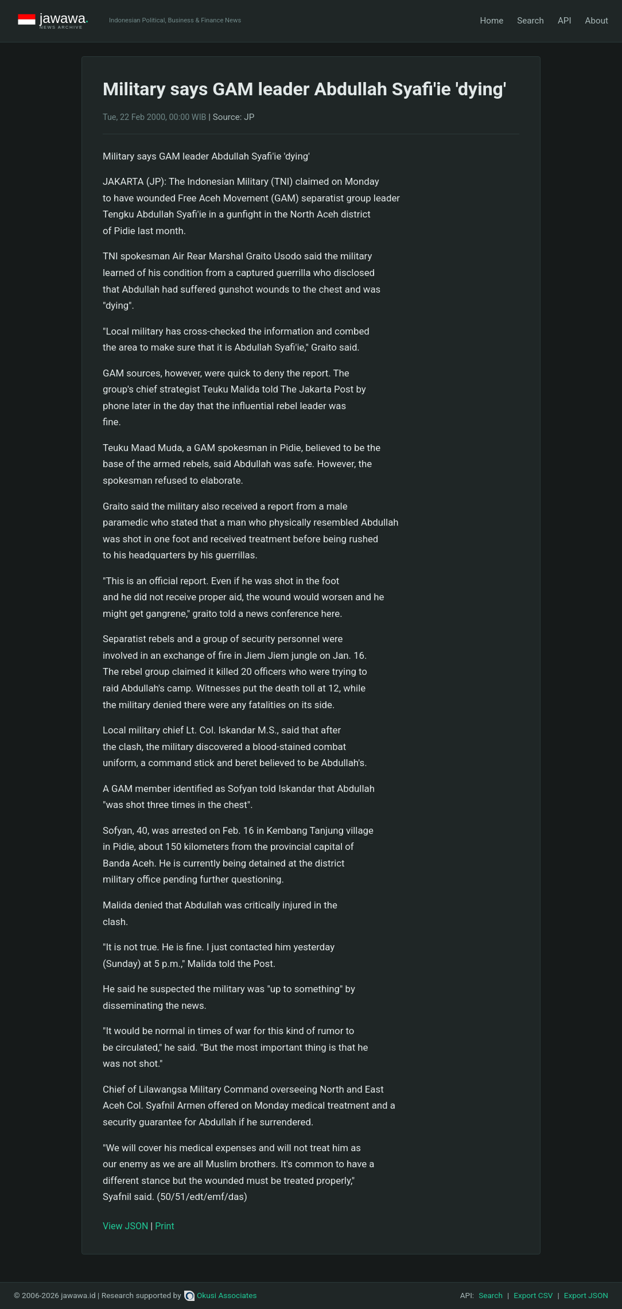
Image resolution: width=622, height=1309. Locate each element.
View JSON (125, 1226)
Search (530, 20)
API (565, 20)
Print (164, 1226)
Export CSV (533, 1295)
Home (491, 20)
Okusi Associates (220, 1295)
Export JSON (586, 1295)
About (596, 20)
